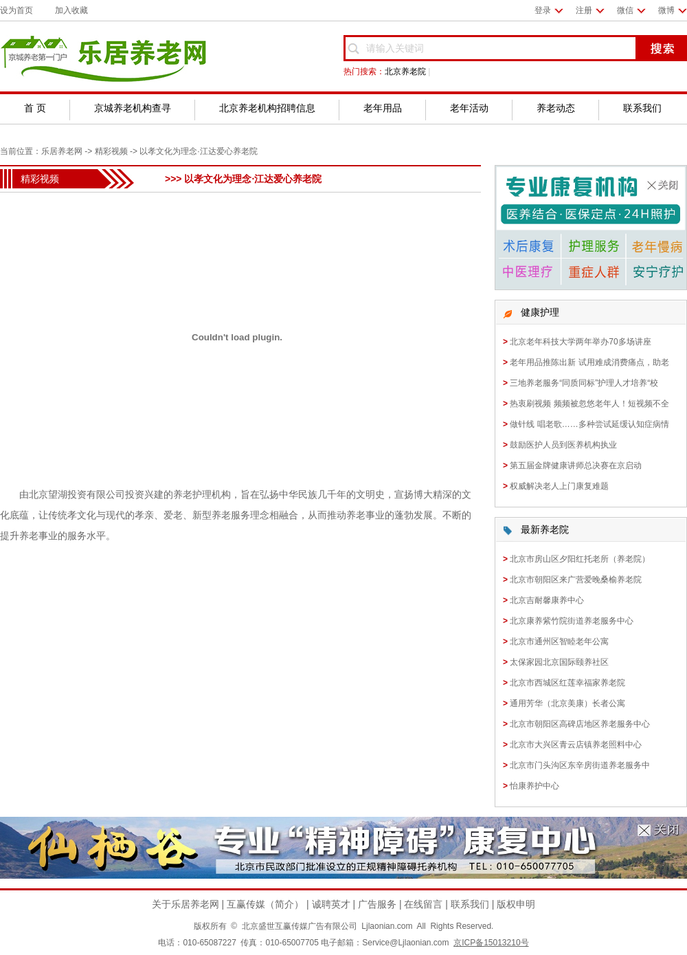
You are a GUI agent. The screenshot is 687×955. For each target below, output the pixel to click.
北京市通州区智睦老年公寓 (559, 641)
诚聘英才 (331, 904)
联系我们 (642, 107)
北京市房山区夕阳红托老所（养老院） (580, 559)
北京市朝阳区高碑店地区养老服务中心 (580, 724)
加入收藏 (71, 10)
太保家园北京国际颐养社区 (559, 662)
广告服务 (377, 904)
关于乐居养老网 (185, 904)
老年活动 (469, 107)
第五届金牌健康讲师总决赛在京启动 (576, 465)
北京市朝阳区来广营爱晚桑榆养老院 (576, 579)
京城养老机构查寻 (132, 107)
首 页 (35, 107)
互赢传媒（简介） (265, 904)
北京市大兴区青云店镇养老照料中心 (576, 744)
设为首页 (16, 10)
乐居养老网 (61, 151)
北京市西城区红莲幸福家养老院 (567, 683)
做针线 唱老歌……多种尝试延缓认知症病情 (589, 424)
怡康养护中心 (534, 786)
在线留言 (423, 904)
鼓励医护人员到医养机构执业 (563, 445)
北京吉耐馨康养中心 (547, 600)
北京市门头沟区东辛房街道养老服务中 (580, 765)
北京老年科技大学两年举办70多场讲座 (580, 342)
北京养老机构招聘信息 (267, 107)
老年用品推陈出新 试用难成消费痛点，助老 (589, 362)
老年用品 (382, 107)
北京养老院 (405, 71)
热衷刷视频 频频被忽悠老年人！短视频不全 (589, 403)
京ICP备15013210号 (490, 942)
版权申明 (516, 904)
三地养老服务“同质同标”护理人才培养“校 (584, 383)
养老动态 (556, 107)
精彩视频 (111, 151)
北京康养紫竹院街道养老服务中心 (571, 621)
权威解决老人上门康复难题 (559, 486)
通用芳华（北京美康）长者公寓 (567, 703)
